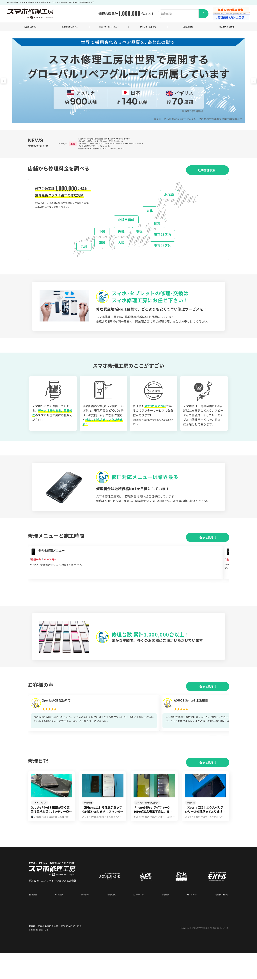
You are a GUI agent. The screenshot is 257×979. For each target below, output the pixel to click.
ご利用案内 (162, 921)
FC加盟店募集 (187, 27)
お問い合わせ (84, 921)
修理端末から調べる (70, 27)
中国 (102, 239)
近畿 (121, 239)
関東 (157, 231)
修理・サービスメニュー (109, 27)
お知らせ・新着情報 (148, 27)
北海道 (169, 202)
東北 (149, 218)
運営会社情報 (35, 921)
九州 (84, 254)
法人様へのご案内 (226, 27)
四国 (102, 250)
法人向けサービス (136, 921)
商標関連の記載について (43, 955)
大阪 (121, 250)
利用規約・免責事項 (218, 921)
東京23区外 (162, 253)
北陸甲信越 (126, 227)
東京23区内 (162, 242)
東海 (139, 239)
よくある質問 (59, 921)
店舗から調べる (30, 27)
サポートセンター (188, 921)
